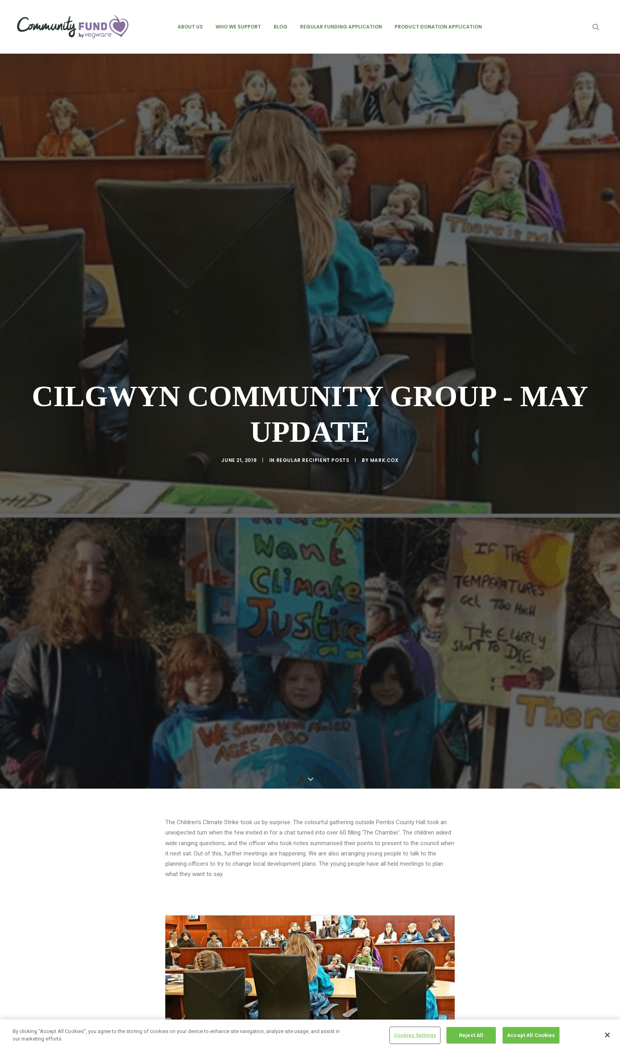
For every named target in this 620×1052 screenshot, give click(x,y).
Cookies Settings (415, 1035)
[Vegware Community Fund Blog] (72, 27)
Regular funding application (341, 26)
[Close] (607, 1035)
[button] (599, 26)
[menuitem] (190, 26)
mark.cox (384, 438)
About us (190, 26)
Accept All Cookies (531, 1035)
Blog (280, 26)
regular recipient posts (313, 438)
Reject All (471, 1035)
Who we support (238, 26)
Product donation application (438, 26)
